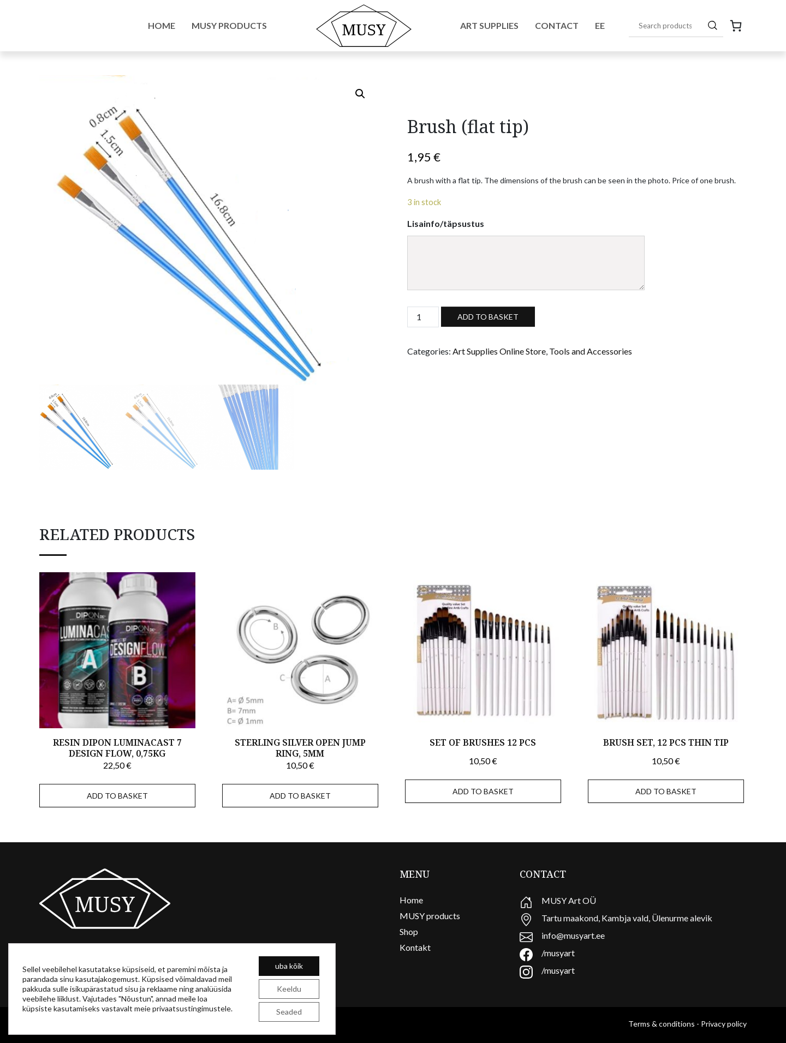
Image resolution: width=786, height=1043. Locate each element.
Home (161, 25)
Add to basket (488, 316)
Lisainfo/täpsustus (445, 223)
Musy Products (229, 25)
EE (600, 25)
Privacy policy (724, 1023)
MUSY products (430, 915)
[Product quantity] (423, 317)
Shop (409, 931)
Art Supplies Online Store (499, 351)
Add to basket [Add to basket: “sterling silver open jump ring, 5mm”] (300, 795)
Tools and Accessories (590, 351)
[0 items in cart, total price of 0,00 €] (736, 26)
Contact (557, 25)
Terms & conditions (661, 1023)
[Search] (712, 25)
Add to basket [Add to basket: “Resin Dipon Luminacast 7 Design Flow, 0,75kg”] (117, 795)
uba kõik (289, 965)
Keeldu (289, 988)
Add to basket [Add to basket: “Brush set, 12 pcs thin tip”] (665, 791)
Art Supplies (489, 25)
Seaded (289, 1011)
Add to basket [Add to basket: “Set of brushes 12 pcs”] (483, 791)
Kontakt (415, 947)
